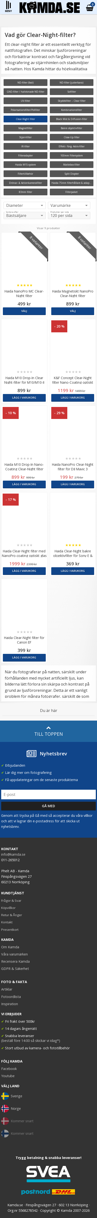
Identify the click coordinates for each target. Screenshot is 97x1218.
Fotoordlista (11, 996)
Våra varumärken (14, 954)
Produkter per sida (59, 212)
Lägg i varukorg (24, 397)
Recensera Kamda (15, 961)
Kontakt (6, 922)
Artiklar (6, 989)
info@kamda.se (13, 854)
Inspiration (9, 1004)
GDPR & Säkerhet (15, 968)
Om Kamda (10, 947)
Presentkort (9, 929)
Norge (11, 1108)
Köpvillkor (8, 908)
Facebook (9, 1068)
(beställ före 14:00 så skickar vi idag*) (30, 1040)
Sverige (11, 1096)
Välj (24, 311)
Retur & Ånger (11, 915)
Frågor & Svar (11, 900)
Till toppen (48, 731)
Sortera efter (12, 212)
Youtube (8, 1076)
